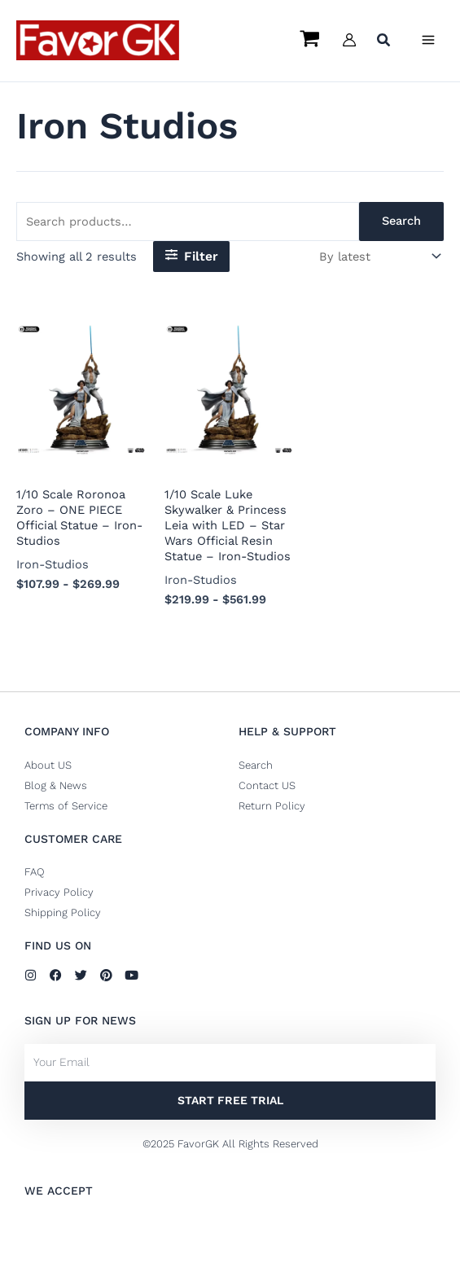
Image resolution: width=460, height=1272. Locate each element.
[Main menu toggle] (428, 39)
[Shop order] (378, 256)
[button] (384, 41)
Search (401, 220)
